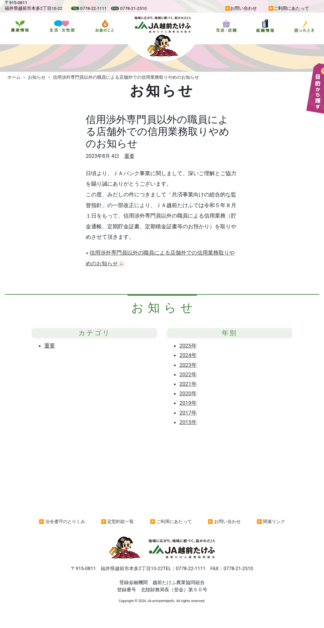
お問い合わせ (243, 8)
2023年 (188, 365)
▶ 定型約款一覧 (117, 521)
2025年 (188, 345)
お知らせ (37, 77)
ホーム (14, 77)
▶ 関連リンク (271, 521)
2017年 (188, 412)
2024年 (188, 355)
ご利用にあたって (291, 8)
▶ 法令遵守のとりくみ (62, 521)
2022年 (188, 374)
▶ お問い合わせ (224, 521)
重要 (129, 156)
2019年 (188, 403)
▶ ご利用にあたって (171, 521)
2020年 (188, 393)
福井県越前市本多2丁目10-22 (132, 568)
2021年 (188, 384)
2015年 (188, 422)
